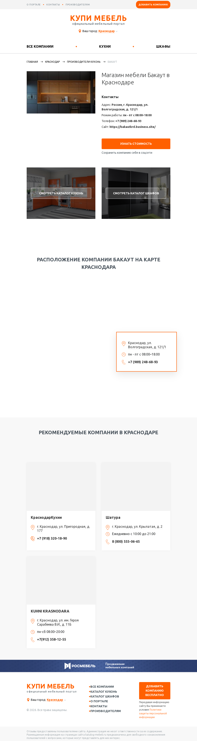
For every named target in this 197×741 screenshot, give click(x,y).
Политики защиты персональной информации (153, 711)
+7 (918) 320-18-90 (52, 536)
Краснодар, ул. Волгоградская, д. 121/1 (147, 343)
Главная (32, 61)
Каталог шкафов (107, 695)
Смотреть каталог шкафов (136, 191)
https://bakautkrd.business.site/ (133, 126)
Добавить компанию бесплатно (154, 689)
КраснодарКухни (46, 515)
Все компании (40, 46)
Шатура (113, 515)
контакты (53, 4)
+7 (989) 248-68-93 (128, 121)
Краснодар (52, 61)
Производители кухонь (83, 61)
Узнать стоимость (136, 141)
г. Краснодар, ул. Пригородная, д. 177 (63, 527)
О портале (101, 701)
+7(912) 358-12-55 (51, 637)
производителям (78, 4)
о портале (34, 4)
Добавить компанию (153, 4)
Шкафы (163, 46)
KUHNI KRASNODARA (50, 609)
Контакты (101, 706)
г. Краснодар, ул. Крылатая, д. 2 (137, 524)
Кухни (105, 46)
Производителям (108, 712)
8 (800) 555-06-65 (126, 539)
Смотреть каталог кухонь (61, 191)
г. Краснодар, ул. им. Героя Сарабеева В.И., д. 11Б (58, 620)
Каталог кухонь (106, 690)
